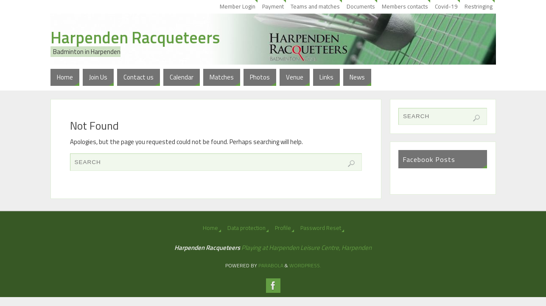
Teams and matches (315, 6)
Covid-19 (446, 6)
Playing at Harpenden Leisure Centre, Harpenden (306, 247)
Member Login (237, 6)
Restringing (479, 6)
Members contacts (405, 6)
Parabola (270, 265)
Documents (361, 6)
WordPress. (305, 265)
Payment (273, 6)
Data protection (246, 228)
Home (210, 228)
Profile (283, 228)
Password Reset (320, 228)
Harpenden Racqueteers (135, 37)
